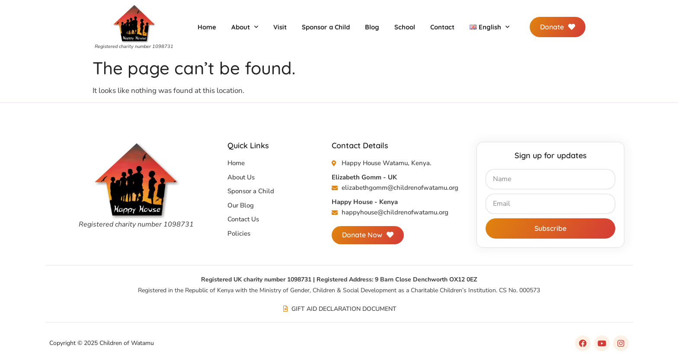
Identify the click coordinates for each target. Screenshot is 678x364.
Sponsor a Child (326, 27)
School (404, 27)
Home (207, 27)
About (244, 27)
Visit (280, 27)
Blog (372, 27)
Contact (442, 27)
